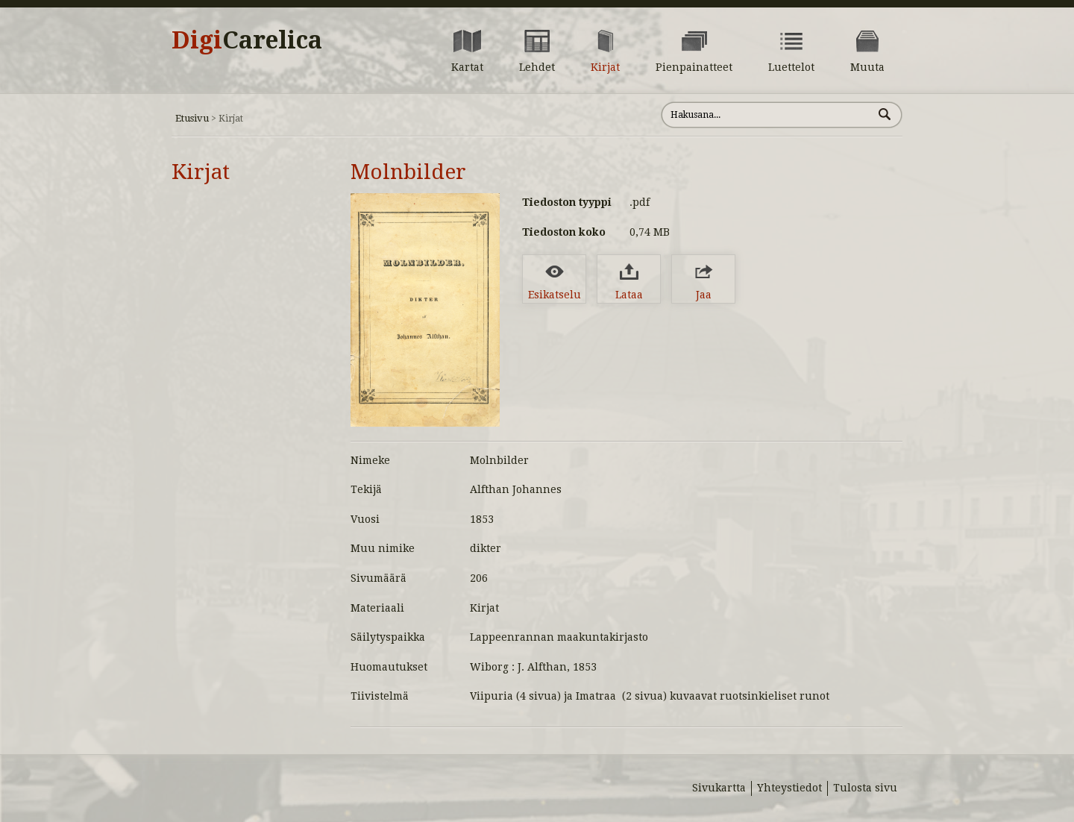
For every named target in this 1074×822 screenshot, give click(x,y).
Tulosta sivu (865, 788)
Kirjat (201, 172)
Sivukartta (719, 788)
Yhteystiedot (789, 788)
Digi (247, 40)
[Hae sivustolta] (767, 115)
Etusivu (192, 118)
